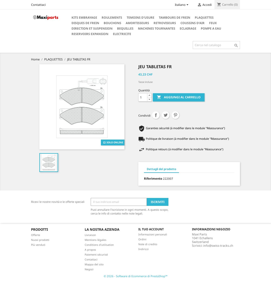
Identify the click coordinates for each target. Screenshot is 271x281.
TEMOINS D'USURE (140, 17)
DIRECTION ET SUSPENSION (92, 28)
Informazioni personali (152, 234)
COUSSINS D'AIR (192, 23)
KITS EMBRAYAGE (84, 17)
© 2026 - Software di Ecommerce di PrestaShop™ (135, 276)
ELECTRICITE (122, 34)
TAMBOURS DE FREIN (174, 17)
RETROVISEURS (165, 23)
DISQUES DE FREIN (85, 23)
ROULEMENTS (112, 17)
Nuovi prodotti (40, 240)
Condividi (156, 115)
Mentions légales (95, 240)
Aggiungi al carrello (179, 97)
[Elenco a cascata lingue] (182, 5)
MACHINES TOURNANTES (156, 28)
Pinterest (175, 115)
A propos (90, 249)
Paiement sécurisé (96, 254)
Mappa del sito (94, 264)
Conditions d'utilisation (99, 245)
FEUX (213, 23)
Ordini (142, 239)
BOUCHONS (112, 23)
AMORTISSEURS (137, 23)
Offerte (35, 235)
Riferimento (153, 178)
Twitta (165, 115)
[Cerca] (216, 45)
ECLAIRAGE (188, 28)
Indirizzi (143, 249)
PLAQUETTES (204, 17)
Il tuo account (151, 229)
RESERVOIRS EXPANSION (90, 34)
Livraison (90, 235)
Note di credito (147, 244)
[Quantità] (142, 97)
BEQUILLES (125, 28)
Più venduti (38, 245)
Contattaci (38, 5)
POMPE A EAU (211, 28)
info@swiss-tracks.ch (218, 246)
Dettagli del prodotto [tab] (161, 169)
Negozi (89, 269)
